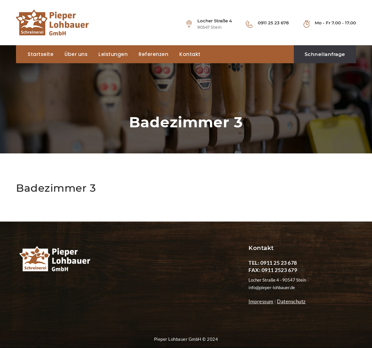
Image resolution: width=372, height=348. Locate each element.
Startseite (40, 54)
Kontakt (190, 54)
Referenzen (153, 54)
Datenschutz (291, 301)
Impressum (260, 301)
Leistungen (113, 54)
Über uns (76, 54)
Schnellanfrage (325, 54)
